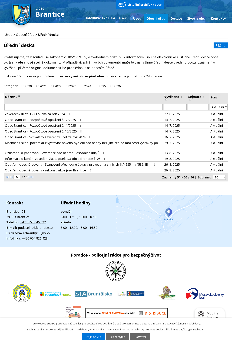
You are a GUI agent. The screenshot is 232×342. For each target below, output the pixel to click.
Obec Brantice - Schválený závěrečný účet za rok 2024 (48, 137)
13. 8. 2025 (172, 153)
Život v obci (196, 18)
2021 (43, 86)
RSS (221, 45)
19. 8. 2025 (172, 159)
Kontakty (218, 18)
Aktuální (216, 114)
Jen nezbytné (117, 336)
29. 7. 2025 (172, 143)
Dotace (176, 18)
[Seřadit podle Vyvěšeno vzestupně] (166, 99)
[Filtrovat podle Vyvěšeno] (175, 107)
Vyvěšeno (173, 97)
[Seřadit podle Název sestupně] (19, 96)
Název (11, 97)
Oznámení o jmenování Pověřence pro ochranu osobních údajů (55, 153)
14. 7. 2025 (172, 120)
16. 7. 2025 (172, 137)
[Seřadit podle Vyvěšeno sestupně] (166, 101)
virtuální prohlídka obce (145, 4)
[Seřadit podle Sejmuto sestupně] (190, 101)
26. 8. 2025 (172, 164)
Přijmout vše (93, 336)
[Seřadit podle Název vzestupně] (19, 95)
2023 (72, 86)
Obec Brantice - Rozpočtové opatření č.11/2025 (43, 125)
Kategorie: (11, 86)
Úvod (137, 18)
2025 (102, 86)
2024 (87, 86)
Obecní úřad (156, 18)
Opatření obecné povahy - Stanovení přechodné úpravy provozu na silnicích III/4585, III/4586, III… (81, 164)
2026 (117, 86)
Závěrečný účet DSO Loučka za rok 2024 (38, 114)
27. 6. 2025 (172, 114)
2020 (28, 86)
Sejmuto (196, 97)
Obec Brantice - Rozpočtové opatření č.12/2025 (43, 120)
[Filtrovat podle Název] (83, 107)
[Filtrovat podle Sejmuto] (198, 107)
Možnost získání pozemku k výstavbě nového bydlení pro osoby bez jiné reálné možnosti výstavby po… (82, 145)
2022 (57, 86)
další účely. (195, 323)
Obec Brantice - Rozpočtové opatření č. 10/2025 (44, 131)
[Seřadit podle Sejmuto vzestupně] (190, 99)
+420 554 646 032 (33, 222)
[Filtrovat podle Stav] (219, 107)
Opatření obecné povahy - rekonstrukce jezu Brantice (48, 170)
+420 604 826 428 (35, 238)
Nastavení (140, 336)
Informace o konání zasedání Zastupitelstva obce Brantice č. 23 (56, 159)
